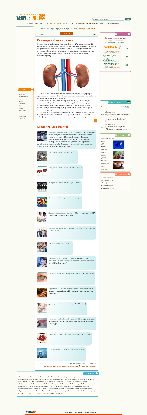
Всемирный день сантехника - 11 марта (62, 258)
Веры (60, 377)
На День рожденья (36, 384)
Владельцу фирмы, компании (72, 377)
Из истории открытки (108, 177)
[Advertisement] (73, 7)
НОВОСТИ (58, 23)
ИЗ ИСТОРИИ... (94, 23)
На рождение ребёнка (25, 388)
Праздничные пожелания (26, 391)
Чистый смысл (60, 393)
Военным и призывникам (26, 379)
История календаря (107, 185)
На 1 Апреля (23, 381)
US (126, 65)
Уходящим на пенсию (40, 393)
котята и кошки (105, 151)
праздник (103, 155)
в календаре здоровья (87, 366)
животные (104, 149)
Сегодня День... (22, 94)
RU (126, 56)
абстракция (104, 169)
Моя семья (21, 98)
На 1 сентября (40, 381)
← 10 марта (39, 34)
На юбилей (37, 388)
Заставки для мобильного (107, 138)
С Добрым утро (22, 118)
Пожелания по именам (72, 388)
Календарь (50, 29)
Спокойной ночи (82, 391)
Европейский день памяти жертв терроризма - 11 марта (67, 289)
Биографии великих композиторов (111, 183)
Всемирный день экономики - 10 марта (61, 132)
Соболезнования (22, 111)
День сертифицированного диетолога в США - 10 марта (67, 213)
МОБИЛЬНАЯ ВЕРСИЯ (35, 23)
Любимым (20, 106)
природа (103, 157)
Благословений (44, 377)
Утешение (28, 393)
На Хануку (54, 386)
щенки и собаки (105, 163)
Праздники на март (62, 29)
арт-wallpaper (104, 168)
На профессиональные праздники (79, 386)
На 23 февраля (50, 381)
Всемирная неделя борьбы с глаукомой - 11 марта (65, 273)
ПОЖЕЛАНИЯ (83, 23)
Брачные (20, 108)
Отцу (44, 388)
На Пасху (83, 384)
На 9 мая (68, 381)
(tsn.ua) (113, 112)
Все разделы (126, 107)
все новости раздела (125, 106)
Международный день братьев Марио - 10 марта (65, 198)
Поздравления (21, 103)
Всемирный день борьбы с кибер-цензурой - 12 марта (66, 319)
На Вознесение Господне (80, 381)
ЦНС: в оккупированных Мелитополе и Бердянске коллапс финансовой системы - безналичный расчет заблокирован (115, 128)
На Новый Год (74, 384)
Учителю (51, 393)
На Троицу (45, 386)
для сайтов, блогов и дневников (115, 42)
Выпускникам (40, 379)
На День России (24, 384)
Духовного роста (74, 379)
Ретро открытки (22, 110)
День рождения (22, 116)
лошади (103, 152)
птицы (103, 158)
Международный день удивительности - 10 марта (65, 167)
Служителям (71, 391)
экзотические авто (105, 164)
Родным (44, 391)
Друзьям (20, 104)
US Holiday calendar (113, 23)
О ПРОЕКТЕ (78, 412)
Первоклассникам (53, 388)
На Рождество (23, 386)
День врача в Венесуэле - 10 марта (60, 243)
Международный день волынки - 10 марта (62, 152)
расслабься (104, 160)
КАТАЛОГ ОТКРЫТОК (70, 23)
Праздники (21, 92)
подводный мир (105, 154)
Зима (102, 140)
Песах (62, 388)
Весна (103, 141)
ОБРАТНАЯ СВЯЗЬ (90, 412)
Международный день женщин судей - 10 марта (64, 183)
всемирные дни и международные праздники (61, 366)
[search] (108, 19)
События (20, 101)
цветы (103, 161)
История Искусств (107, 180)
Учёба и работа (22, 99)
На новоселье (63, 386)
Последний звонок (86, 388)
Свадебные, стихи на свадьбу (57, 391)
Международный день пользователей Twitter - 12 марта (67, 349)
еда (102, 147)
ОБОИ (102, 23)
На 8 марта (60, 381)
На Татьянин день (35, 386)
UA (126, 48)
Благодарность (23, 377)
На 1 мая (31, 381)
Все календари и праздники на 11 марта (79, 363)
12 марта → (94, 34)
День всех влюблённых (53, 379)
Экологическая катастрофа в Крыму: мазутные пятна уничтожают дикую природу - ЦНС (116, 118)
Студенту (92, 391)
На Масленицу (64, 384)
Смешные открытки (23, 96)
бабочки (103, 146)
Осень (103, 144)
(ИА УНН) (107, 121)
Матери (91, 379)
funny (103, 166)
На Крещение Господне (50, 384)
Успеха (21, 393)
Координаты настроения (108, 188)
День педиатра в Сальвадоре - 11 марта (61, 304)
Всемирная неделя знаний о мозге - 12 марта (63, 334)
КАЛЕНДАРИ (68, 412)
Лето (102, 143)
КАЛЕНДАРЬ (48, 23)
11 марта (74, 29)
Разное (38, 391)
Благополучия (34, 377)
